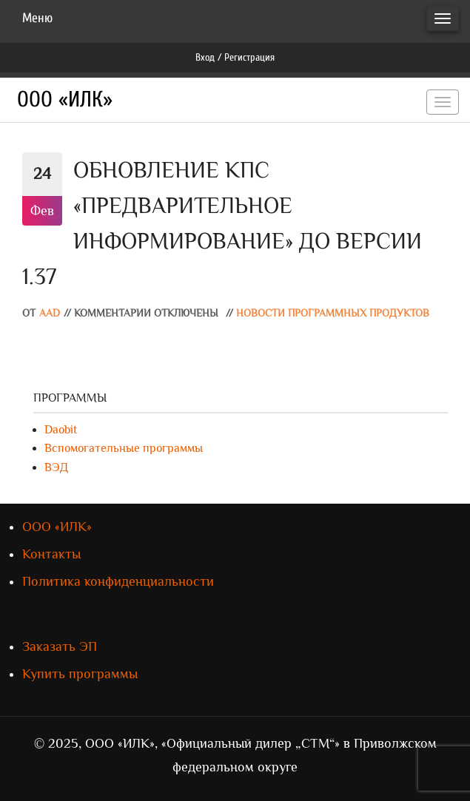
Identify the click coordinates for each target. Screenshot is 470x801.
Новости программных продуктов (332, 313)
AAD (49, 313)
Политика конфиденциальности (118, 581)
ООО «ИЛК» (65, 99)
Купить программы (80, 673)
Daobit (60, 429)
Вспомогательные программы (123, 448)
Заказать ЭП (59, 646)
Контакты (51, 554)
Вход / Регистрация (235, 57)
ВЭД (56, 467)
